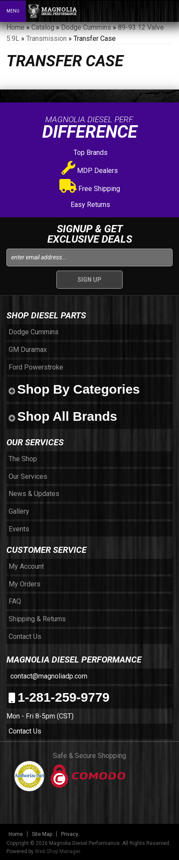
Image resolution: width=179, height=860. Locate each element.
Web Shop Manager (57, 851)
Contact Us (25, 731)
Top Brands (90, 152)
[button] (135, 11)
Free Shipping (89, 189)
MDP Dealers (90, 170)
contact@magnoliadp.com (48, 676)
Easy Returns (89, 204)
